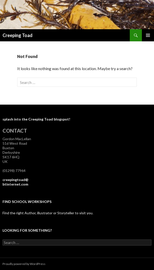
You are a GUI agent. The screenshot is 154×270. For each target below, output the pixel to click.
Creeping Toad (18, 35)
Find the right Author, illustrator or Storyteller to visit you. (48, 213)
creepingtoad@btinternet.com (16, 181)
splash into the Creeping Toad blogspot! (36, 119)
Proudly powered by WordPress (24, 264)
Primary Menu (148, 35)
